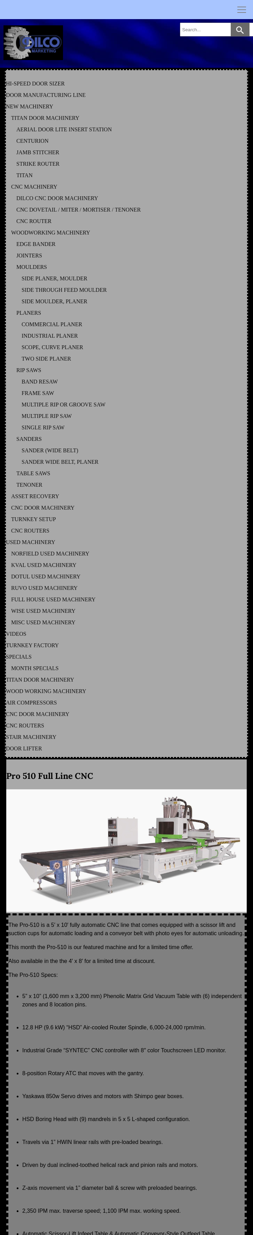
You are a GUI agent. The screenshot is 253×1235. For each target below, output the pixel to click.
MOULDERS (31, 267)
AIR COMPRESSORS (31, 703)
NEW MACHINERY (29, 106)
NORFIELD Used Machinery (50, 554)
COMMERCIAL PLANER (52, 324)
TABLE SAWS (33, 473)
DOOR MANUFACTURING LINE (46, 95)
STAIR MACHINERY (31, 737)
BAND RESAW (40, 382)
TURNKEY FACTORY (32, 645)
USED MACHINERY (30, 542)
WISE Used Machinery (43, 611)
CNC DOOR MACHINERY (42, 508)
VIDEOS (16, 634)
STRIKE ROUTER (38, 164)
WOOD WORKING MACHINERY (46, 691)
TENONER (29, 485)
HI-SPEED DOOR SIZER (35, 84)
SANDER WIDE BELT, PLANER (60, 462)
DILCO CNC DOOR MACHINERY (57, 198)
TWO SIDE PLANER (46, 359)
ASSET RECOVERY (35, 496)
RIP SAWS (28, 370)
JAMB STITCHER (37, 152)
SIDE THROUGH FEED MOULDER (64, 290)
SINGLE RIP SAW (43, 427)
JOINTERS (29, 255)
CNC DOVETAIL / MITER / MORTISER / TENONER (78, 210)
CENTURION (32, 141)
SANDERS (29, 439)
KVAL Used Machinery (44, 565)
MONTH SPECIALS (34, 668)
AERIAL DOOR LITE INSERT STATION (64, 129)
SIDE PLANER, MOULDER (54, 278)
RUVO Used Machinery (44, 588)
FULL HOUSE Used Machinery (53, 599)
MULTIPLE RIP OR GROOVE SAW (63, 404)
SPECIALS (19, 657)
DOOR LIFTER (24, 748)
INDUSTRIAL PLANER (50, 336)
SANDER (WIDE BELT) (50, 450)
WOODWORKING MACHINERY (50, 233)
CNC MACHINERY (34, 187)
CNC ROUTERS (30, 531)
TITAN (24, 175)
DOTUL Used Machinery (45, 576)
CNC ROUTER (34, 221)
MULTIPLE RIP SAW (47, 416)
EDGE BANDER (35, 244)
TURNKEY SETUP (33, 519)
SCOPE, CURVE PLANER (52, 347)
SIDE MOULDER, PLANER (54, 301)
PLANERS (28, 313)
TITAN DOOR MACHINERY (45, 118)
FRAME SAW (38, 393)
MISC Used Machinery (43, 622)
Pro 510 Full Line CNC (49, 776)
